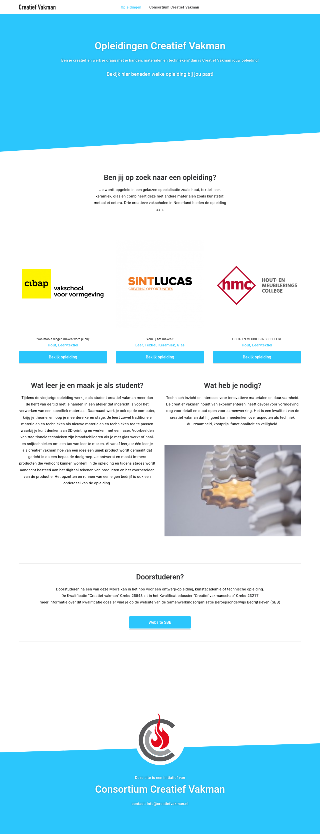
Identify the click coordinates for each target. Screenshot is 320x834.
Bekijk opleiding (63, 357)
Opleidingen (131, 7)
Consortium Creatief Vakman (174, 7)
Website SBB (159, 622)
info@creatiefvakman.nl (167, 803)
